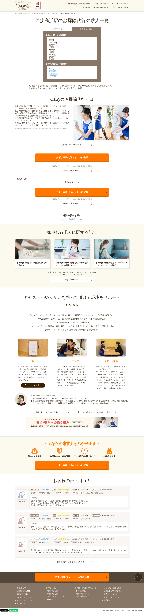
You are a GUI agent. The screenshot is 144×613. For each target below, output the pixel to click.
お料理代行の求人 (82, 597)
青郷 (63, 219)
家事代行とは (72, 4)
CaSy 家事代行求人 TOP (22, 13)
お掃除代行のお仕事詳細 (71, 145)
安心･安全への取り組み (119, 7)
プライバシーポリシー (112, 597)
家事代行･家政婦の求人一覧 (41, 13)
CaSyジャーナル (70, 280)
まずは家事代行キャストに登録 (72, 157)
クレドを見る (33, 385)
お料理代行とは (52, 594)
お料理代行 (53, 76)
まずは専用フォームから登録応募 (72, 577)
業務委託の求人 (84, 4)
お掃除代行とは (52, 591)
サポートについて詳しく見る (47, 412)
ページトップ (138, 578)
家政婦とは (51, 599)
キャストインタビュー (120, 4)
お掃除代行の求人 (82, 594)
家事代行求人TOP (70, 171)
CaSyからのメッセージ (101, 4)
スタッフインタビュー (25, 600)
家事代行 (52, 71)
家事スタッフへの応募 (112, 591)
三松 (80, 219)
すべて (51, 69)
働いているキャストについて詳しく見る (94, 412)
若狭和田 (72, 219)
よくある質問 (86, 7)
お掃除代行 (55, 13)
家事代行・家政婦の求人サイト (23, 5)
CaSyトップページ (24, 588)
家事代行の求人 (81, 591)
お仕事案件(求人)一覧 (101, 7)
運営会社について (110, 594)
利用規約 (107, 600)
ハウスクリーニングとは (55, 597)
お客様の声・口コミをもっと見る (70, 562)
